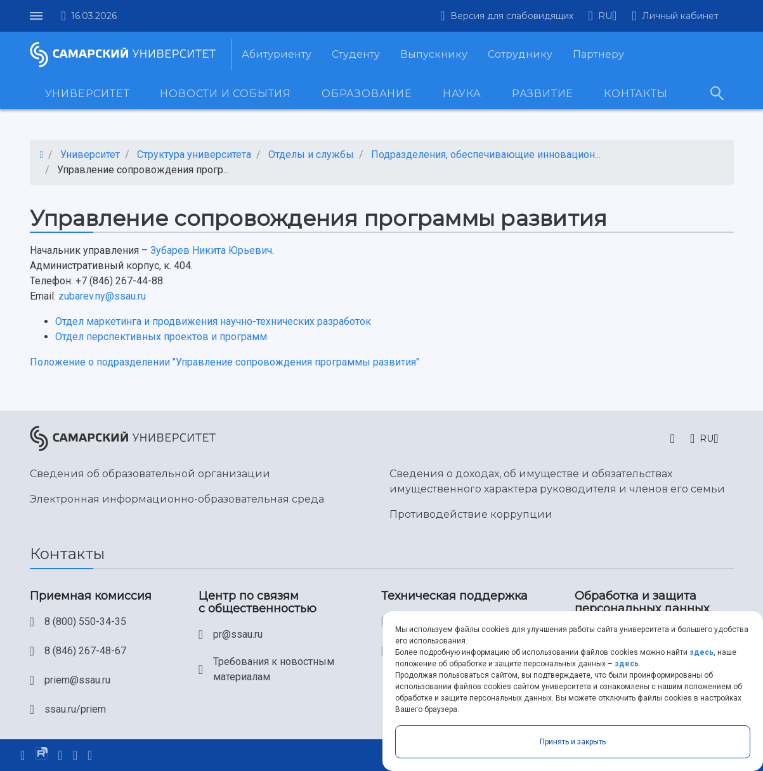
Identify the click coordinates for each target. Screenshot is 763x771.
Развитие (542, 94)
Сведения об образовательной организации (150, 474)
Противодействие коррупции (470, 514)
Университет (87, 94)
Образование (367, 94)
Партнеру (598, 54)
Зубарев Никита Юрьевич (211, 250)
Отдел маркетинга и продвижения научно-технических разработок (213, 321)
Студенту (356, 54)
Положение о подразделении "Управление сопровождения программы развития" (224, 362)
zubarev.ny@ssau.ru (102, 296)
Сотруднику (520, 54)
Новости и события (225, 94)
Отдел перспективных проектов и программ (161, 337)
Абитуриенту (276, 54)
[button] (603, 15)
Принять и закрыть (573, 741)
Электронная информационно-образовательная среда (177, 499)
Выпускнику (433, 54)
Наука (462, 94)
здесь (701, 652)
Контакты (635, 94)
